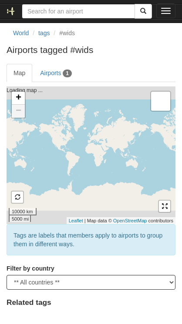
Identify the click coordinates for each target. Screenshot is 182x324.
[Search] (143, 11)
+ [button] (18, 98)
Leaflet (76, 220)
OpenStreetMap (130, 220)
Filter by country (30, 268)
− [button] (18, 111)
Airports (56, 73)
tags (44, 33)
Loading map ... (90, 155)
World (21, 33)
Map (19, 72)
